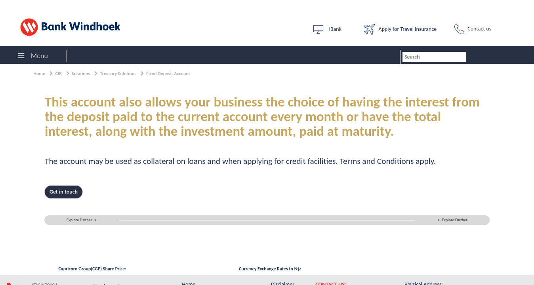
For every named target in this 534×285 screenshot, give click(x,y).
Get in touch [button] (64, 191)
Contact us (471, 29)
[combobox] (434, 57)
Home (39, 73)
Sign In (11, 5)
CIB (58, 73)
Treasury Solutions (118, 73)
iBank (326, 29)
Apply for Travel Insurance (400, 29)
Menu (33, 55)
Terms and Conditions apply (387, 161)
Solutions (81, 73)
